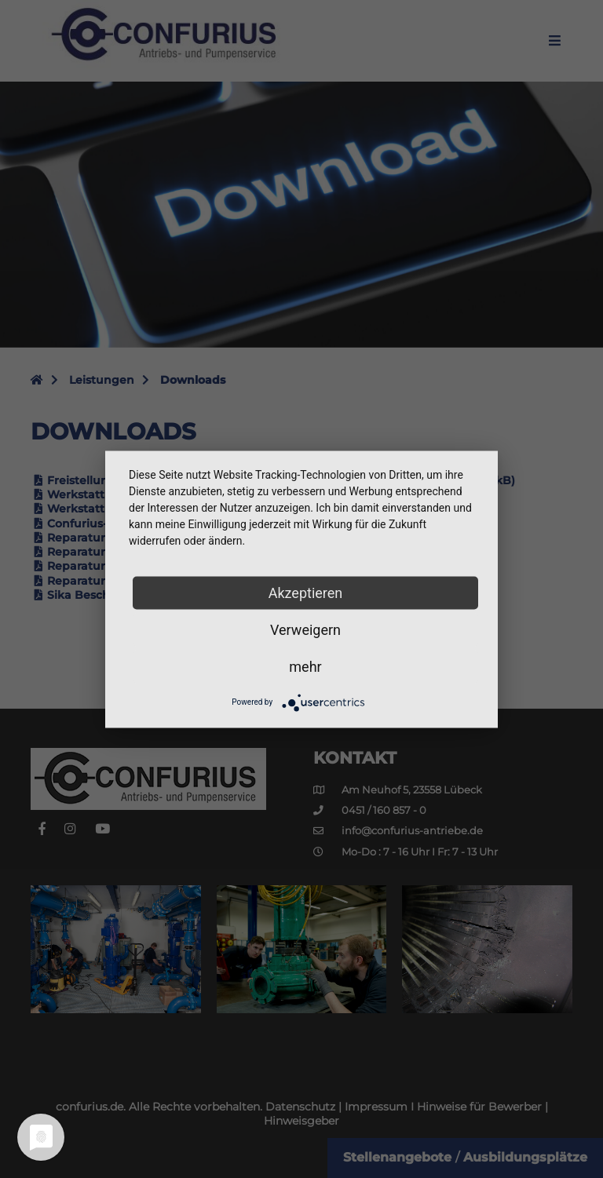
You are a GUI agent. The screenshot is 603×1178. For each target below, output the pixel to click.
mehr (305, 666)
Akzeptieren (306, 592)
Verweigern (305, 629)
